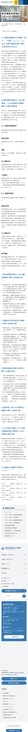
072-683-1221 (9, 674)
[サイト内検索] (14, 596)
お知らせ (4, 573)
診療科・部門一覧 (6, 559)
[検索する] (24, 596)
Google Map (20, 672)
